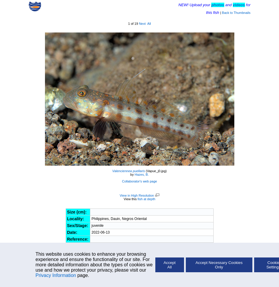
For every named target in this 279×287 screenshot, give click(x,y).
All (149, 23)
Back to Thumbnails (236, 12)
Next (142, 23)
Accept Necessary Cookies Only (219, 264)
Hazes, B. (142, 174)
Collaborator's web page (139, 181)
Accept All (170, 264)
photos (217, 5)
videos (239, 5)
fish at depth (146, 199)
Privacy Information (56, 275)
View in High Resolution (139, 195)
